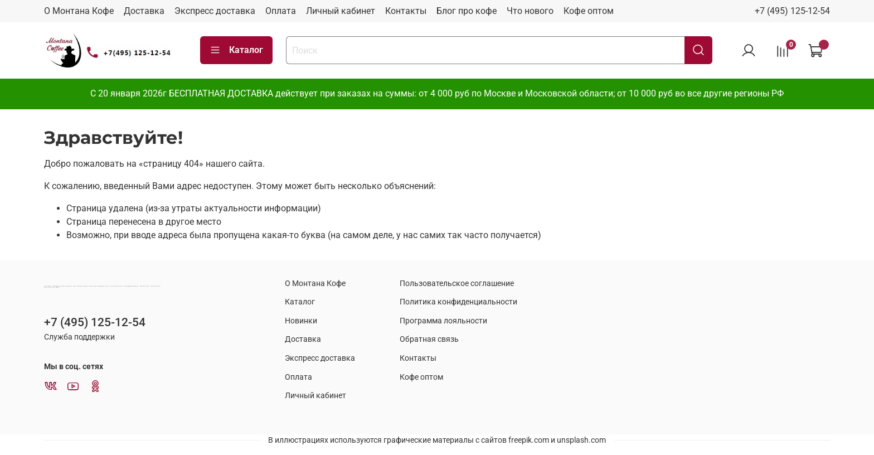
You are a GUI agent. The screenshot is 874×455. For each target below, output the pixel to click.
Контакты (405, 11)
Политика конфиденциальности (458, 302)
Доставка (144, 11)
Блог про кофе (466, 11)
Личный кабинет (340, 11)
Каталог (236, 50)
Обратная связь (429, 339)
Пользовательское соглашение (457, 283)
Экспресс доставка (214, 11)
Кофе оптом (589, 11)
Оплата (280, 11)
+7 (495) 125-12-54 (792, 11)
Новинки (301, 321)
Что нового (530, 11)
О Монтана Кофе (79, 11)
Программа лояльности (443, 321)
